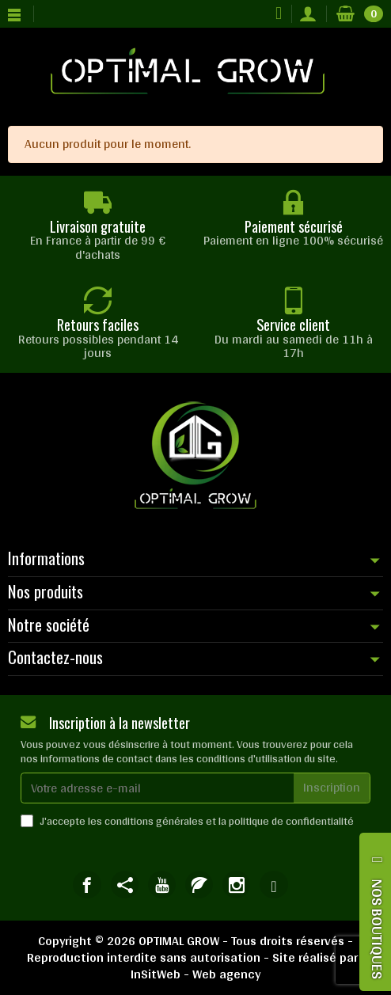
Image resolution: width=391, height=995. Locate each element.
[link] (87, 884)
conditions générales (153, 821)
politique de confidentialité (291, 821)
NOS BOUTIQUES (377, 929)
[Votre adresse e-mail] (157, 788)
